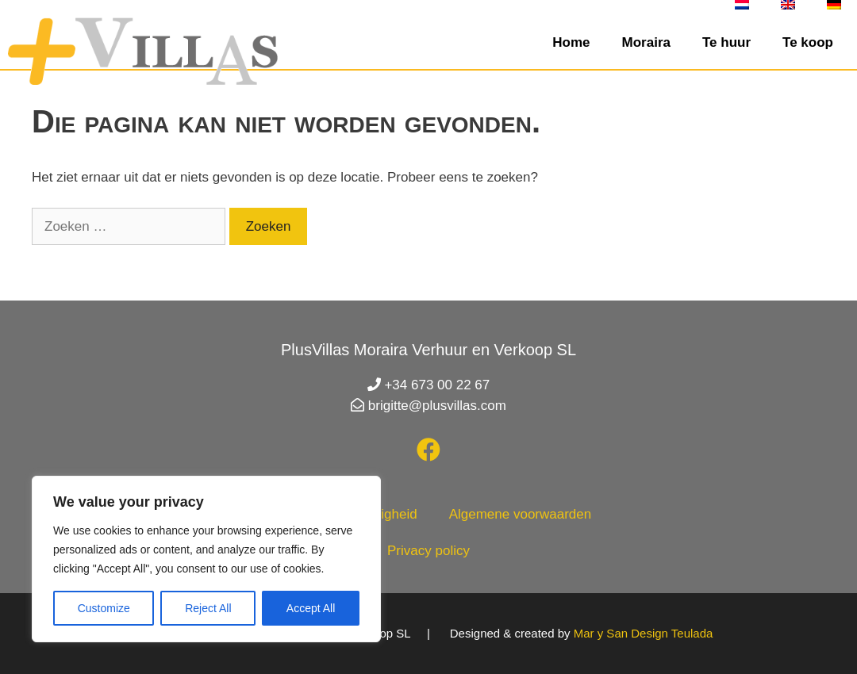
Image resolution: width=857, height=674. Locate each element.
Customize (104, 608)
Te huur (726, 42)
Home (571, 42)
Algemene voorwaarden (520, 514)
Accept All (310, 608)
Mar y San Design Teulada (643, 633)
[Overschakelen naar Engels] (788, 5)
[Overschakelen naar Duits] (834, 5)
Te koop (807, 42)
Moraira (646, 42)
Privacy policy (428, 550)
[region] (206, 559)
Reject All (208, 608)
